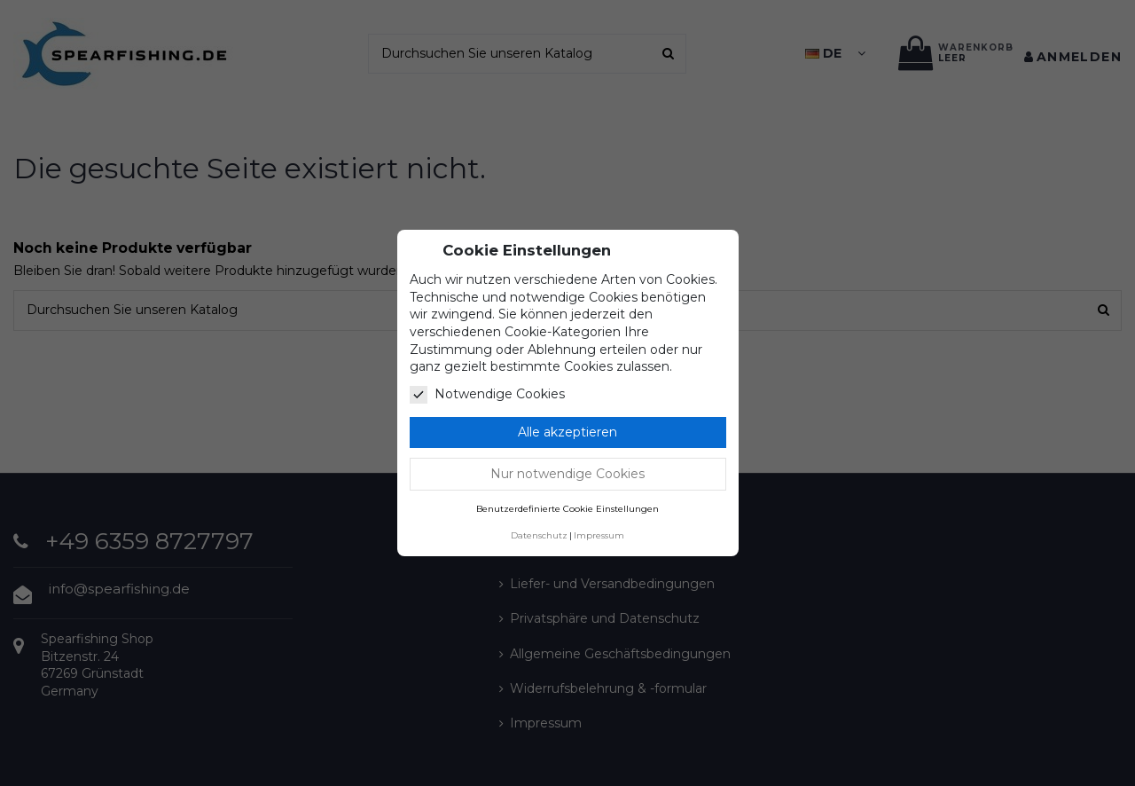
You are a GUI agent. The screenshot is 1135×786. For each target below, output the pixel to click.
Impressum (599, 535)
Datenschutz (539, 535)
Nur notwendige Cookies (567, 474)
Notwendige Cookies (487, 395)
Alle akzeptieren (567, 432)
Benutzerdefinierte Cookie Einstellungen (567, 509)
